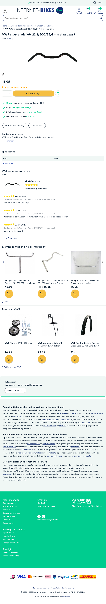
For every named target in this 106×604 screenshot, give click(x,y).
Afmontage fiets (10, 506)
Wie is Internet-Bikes (46, 506)
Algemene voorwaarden (40, 588)
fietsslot (27, 450)
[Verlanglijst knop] (54, 93)
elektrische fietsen (50, 419)
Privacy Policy (55, 588)
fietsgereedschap (54, 456)
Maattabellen (8, 539)
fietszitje (53, 453)
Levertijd (6, 519)
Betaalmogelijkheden (12, 513)
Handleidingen (9, 536)
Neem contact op (15, 390)
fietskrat (31, 453)
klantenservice (35, 385)
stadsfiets (62, 413)
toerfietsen (65, 419)
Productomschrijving (14, 125)
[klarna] (48, 577)
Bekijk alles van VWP (13, 367)
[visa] (21, 577)
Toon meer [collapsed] (12, 238)
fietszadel (75, 447)
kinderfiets (18, 416)
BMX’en (62, 425)
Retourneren (8, 523)
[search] (101, 18)
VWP (9, 38)
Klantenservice (9, 503)
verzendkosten (66, 596)
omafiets (74, 413)
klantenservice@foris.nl (47, 519)
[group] (53, 58)
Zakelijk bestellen (10, 552)
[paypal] (61, 577)
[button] (3, 262)
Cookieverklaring (68, 588)
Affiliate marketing (11, 556)
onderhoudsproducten (82, 456)
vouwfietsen (84, 422)
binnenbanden (49, 444)
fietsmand (22, 453)
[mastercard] (35, 577)
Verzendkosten (9, 516)
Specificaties (37, 125)
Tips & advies (8, 533)
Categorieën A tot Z (11, 542)
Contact (41, 503)
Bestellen (6, 510)
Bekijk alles (8, 302)
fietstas (39, 453)
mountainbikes (49, 425)
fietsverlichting (9, 447)
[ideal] (12, 577)
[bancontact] (74, 577)
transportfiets (97, 413)
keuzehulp (7, 474)
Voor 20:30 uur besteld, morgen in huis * (48, 3)
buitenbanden (33, 444)
